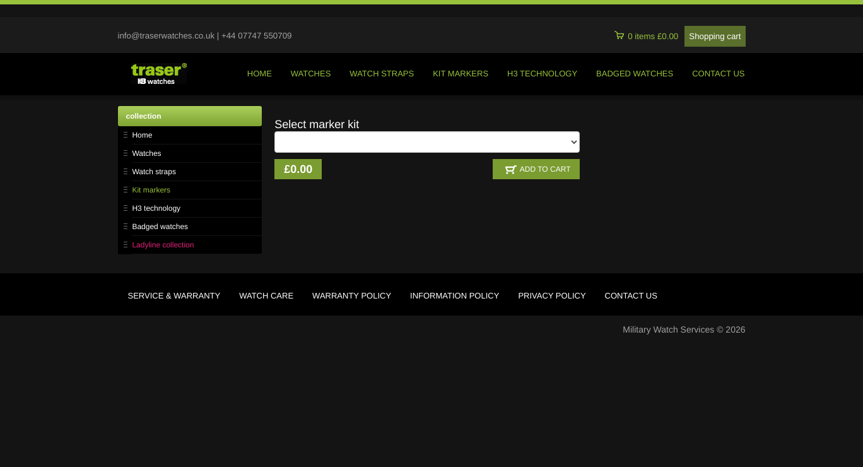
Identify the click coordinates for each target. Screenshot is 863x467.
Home (142, 135)
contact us (718, 73)
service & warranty (174, 295)
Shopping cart (715, 36)
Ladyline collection (163, 244)
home (259, 73)
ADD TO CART (538, 169)
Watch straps (154, 171)
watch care (266, 295)
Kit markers (151, 190)
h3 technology (542, 73)
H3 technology (156, 208)
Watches (146, 153)
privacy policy (551, 295)
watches (311, 73)
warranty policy (351, 295)
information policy (454, 295)
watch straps (381, 73)
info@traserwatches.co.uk (166, 35)
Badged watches (160, 226)
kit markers (460, 73)
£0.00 (298, 169)
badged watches (634, 73)
